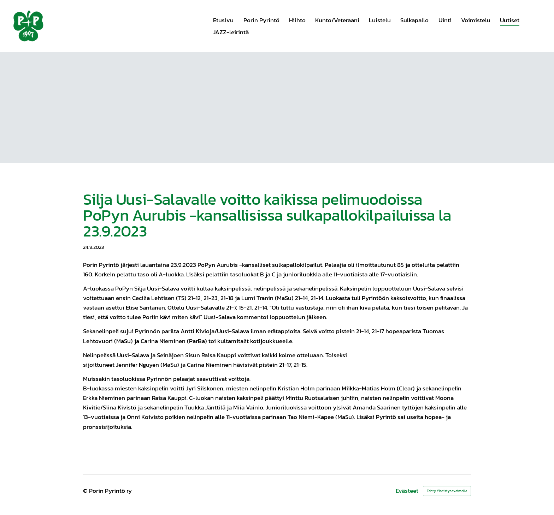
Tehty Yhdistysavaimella (447, 490)
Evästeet (407, 491)
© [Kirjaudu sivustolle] (86, 490)
